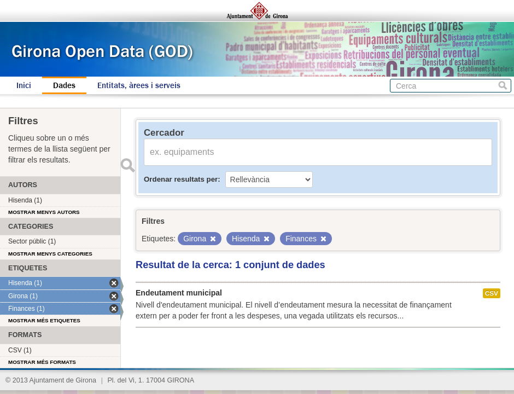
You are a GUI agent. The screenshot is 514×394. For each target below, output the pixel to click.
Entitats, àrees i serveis (138, 85)
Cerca (502, 85)
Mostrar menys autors (44, 212)
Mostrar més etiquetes (44, 320)
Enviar (127, 165)
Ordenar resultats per (181, 179)
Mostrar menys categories (50, 254)
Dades (64, 85)
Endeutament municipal (179, 292)
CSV (491, 293)
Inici (23, 85)
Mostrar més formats (42, 362)
